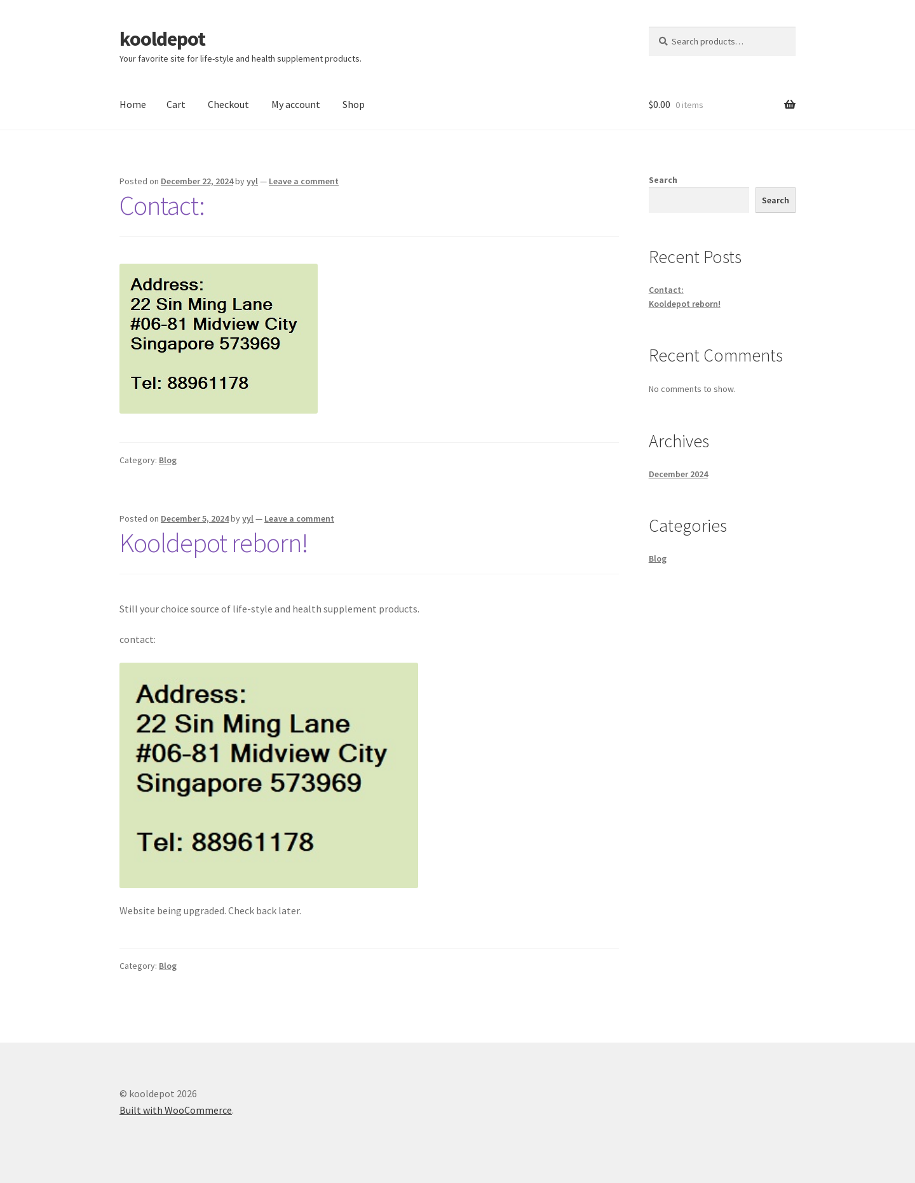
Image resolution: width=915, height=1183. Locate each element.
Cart (176, 104)
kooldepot (162, 38)
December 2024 (678, 474)
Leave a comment (304, 181)
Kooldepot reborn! (213, 542)
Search (663, 180)
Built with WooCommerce (175, 1110)
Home (132, 104)
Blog (168, 460)
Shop (353, 104)
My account (295, 104)
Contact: (162, 205)
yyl (252, 181)
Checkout (228, 104)
